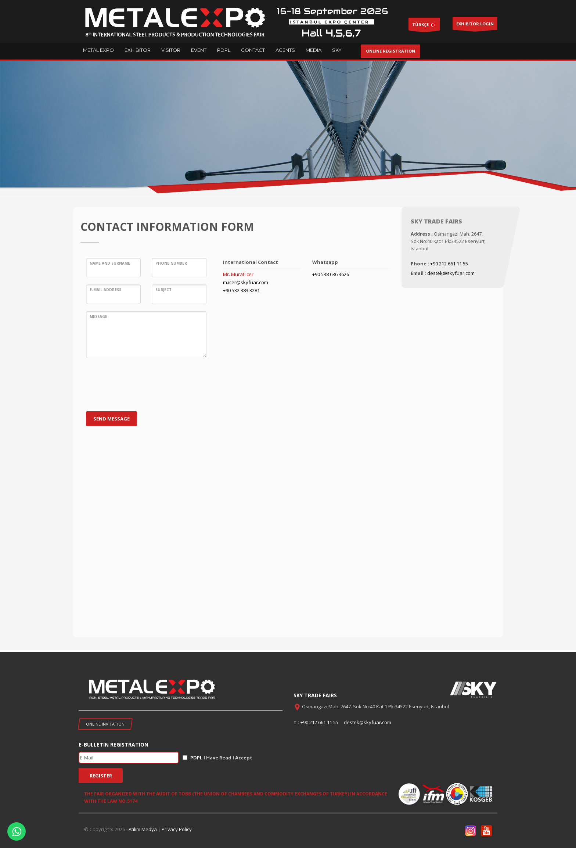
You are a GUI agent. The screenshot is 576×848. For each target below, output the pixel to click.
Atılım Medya (143, 829)
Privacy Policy (177, 829)
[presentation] (142, 387)
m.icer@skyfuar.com (245, 282)
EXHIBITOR (138, 50)
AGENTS (285, 50)
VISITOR (170, 50)
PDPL (223, 50)
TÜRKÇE (424, 26)
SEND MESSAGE (111, 418)
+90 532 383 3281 (241, 290)
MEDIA (313, 50)
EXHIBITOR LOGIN (475, 25)
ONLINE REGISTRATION (390, 51)
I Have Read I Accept (221, 757)
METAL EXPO (98, 50)
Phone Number (171, 263)
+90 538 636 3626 (330, 274)
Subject (163, 289)
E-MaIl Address (105, 289)
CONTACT (253, 50)
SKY (337, 50)
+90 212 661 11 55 (449, 263)
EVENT (198, 50)
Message (98, 316)
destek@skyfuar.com (451, 273)
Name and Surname (110, 263)
